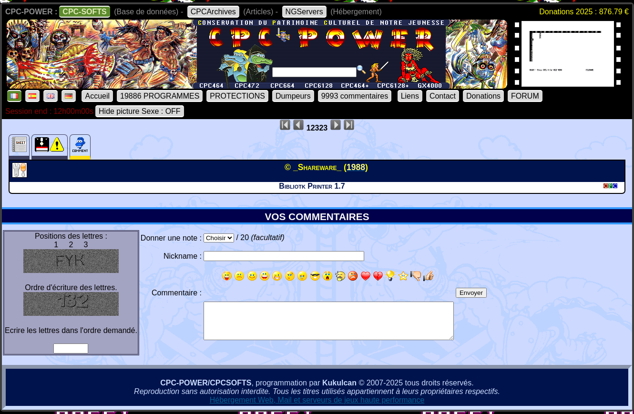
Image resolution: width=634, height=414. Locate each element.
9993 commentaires (355, 96)
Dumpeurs (293, 96)
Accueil (97, 96)
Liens (410, 96)
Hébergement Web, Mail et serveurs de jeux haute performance (317, 400)
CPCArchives (213, 12)
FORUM (525, 96)
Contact (442, 96)
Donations (483, 96)
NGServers (304, 12)
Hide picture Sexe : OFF (140, 111)
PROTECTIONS (237, 96)
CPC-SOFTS (84, 12)
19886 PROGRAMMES (159, 96)
